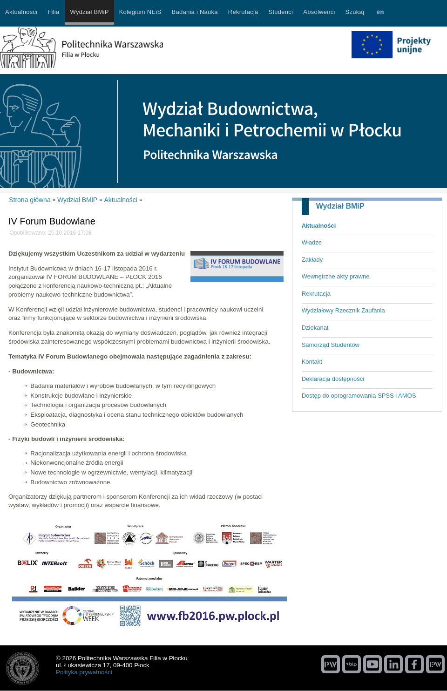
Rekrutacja (316, 293)
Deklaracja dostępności (333, 378)
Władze (312, 242)
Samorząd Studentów (330, 344)
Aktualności (319, 225)
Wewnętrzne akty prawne (336, 276)
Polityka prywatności (84, 672)
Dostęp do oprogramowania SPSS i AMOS (359, 395)
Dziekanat (315, 327)
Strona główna (30, 199)
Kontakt (312, 361)
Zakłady (312, 259)
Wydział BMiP (340, 206)
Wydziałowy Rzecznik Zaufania (343, 310)
